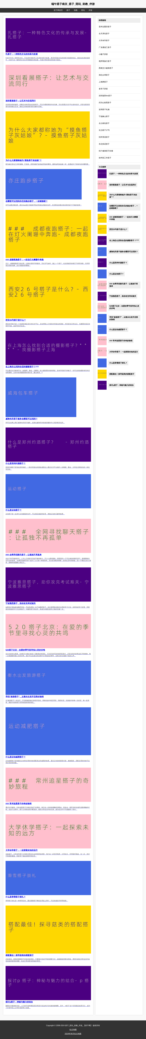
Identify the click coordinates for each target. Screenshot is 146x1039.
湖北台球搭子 (104, 75)
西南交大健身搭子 (106, 68)
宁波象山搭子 (104, 116)
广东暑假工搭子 (105, 47)
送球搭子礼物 (104, 109)
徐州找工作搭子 (105, 158)
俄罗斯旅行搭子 (105, 61)
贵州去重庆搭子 (105, 27)
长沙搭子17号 (104, 130)
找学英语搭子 (104, 137)
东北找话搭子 (104, 144)
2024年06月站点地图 (73, 1034)
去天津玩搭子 (104, 34)
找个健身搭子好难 (106, 151)
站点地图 (73, 1030)
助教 (76, 10)
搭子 (68, 10)
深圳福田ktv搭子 (105, 96)
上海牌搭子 (103, 82)
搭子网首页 (58, 10)
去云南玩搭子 (104, 123)
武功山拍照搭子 (105, 103)
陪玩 (83, 10)
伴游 (90, 10)
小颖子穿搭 (103, 54)
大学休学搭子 (104, 40)
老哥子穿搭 (103, 89)
